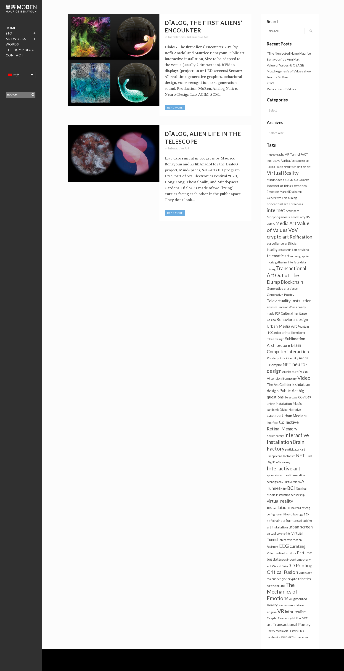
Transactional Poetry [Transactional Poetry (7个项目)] (291, 624)
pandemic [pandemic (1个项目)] (273, 409)
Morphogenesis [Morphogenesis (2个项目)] (278, 217)
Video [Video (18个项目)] (303, 378)
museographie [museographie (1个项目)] (299, 256)
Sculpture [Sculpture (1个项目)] (272, 547)
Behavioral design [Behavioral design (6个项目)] (292, 319)
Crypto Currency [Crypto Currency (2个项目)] (279, 618)
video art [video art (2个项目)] (305, 573)
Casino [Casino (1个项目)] (271, 320)
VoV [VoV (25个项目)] (293, 230)
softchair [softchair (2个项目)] (273, 520)
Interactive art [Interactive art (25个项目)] (283, 468)
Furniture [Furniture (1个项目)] (290, 553)
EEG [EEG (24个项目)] (284, 546)
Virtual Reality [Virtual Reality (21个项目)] (283, 173)
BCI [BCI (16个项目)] (291, 488)
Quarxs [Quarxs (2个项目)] (304, 180)
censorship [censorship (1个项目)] (297, 495)
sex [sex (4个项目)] (306, 514)
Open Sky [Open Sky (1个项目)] (292, 358)
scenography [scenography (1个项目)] (275, 482)
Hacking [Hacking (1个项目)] (306, 520)
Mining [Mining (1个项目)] (292, 198)
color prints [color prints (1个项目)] (284, 533)
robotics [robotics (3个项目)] (304, 579)
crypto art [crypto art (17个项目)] (278, 237)
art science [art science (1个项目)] (291, 288)
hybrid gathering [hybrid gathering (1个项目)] (277, 262)
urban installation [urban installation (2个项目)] (279, 404)
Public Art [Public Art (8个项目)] (288, 390)
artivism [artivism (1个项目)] (272, 307)
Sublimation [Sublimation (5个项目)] (295, 338)
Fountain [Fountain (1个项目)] (303, 326)
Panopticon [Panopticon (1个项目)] (274, 456)
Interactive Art (198, 37)
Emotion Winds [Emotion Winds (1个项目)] (287, 307)
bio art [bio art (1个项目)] (306, 167)
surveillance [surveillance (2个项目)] (275, 243)
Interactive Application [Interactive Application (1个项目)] (281, 160)
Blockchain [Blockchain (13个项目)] (292, 282)
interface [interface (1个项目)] (293, 262)
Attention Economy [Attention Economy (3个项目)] (282, 378)
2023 (270, 83)
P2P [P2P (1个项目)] (277, 313)
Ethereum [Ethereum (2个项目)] (301, 637)
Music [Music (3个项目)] (297, 403)
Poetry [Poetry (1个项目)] (271, 631)
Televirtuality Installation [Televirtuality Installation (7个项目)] (289, 300)
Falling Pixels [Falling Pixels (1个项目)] (275, 167)
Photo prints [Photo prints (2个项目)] (276, 358)
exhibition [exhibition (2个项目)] (274, 416)
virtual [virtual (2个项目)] (271, 533)
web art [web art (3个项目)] (287, 637)
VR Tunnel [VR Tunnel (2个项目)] (292, 154)
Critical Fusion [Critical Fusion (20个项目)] (282, 572)
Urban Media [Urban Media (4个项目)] (292, 416)
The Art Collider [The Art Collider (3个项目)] (279, 384)
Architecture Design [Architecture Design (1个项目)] (295, 372)
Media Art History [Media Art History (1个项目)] (287, 631)
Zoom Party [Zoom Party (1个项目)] (298, 217)
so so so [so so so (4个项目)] (291, 179)
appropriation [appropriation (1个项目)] (275, 475)
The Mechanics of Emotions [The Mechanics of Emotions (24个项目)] (282, 591)
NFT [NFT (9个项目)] (287, 364)
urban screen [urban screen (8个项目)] (300, 526)
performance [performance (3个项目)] (291, 520)
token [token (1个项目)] (270, 339)
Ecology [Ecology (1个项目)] (298, 514)
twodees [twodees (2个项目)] (300, 186)
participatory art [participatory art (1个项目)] (295, 449)
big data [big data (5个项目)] (274, 559)
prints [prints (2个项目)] (286, 332)
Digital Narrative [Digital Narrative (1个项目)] (290, 409)
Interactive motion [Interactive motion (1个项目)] (290, 540)
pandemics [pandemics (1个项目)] (273, 637)
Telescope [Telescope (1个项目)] (290, 397)
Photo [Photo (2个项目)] (288, 514)
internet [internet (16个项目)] (276, 210)
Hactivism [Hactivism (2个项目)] (288, 456)
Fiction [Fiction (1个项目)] (296, 618)
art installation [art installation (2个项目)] (277, 527)
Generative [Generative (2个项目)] (275, 288)
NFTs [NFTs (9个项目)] (301, 455)
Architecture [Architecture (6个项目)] (278, 345)
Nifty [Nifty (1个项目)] (283, 489)
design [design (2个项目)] (279, 339)
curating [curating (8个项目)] (297, 546)
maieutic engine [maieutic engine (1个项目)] (277, 579)
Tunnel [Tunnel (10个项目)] (273, 488)
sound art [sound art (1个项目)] (291, 250)
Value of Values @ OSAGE (285, 65)
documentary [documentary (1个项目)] (275, 436)
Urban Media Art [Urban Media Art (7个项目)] (282, 326)
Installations (177, 37)
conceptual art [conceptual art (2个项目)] (277, 204)
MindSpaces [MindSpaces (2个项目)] (275, 180)
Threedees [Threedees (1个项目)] (296, 204)
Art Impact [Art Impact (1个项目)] (292, 211)
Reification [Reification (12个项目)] (301, 236)
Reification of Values (281, 89)
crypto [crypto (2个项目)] (292, 579)
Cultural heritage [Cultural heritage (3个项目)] (294, 313)
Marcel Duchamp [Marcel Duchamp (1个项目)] (291, 192)
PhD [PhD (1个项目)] (301, 631)
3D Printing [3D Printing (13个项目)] (300, 565)
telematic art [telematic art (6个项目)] (278, 255)
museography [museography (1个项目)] (275, 154)
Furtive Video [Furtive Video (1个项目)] (292, 482)
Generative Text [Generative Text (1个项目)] (277, 198)
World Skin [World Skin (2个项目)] (280, 566)
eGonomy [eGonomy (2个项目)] (283, 462)
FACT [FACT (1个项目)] (304, 154)
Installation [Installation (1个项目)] (283, 495)
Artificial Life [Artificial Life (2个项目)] (276, 586)
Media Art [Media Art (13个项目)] (285, 223)
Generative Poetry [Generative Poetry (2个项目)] (280, 295)
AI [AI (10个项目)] (303, 481)
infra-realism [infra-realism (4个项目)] (296, 612)
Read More (175, 107)
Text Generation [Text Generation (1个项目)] (294, 475)
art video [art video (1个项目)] (303, 250)
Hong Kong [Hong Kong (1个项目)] (298, 332)
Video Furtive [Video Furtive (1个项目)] (275, 553)
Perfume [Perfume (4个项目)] (304, 553)
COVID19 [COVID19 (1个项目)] (304, 397)
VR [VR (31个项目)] (280, 611)
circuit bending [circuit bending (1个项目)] (293, 167)
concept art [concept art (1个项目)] (302, 160)
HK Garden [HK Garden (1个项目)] (274, 332)
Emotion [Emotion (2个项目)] (273, 192)
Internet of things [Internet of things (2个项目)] (280, 186)
